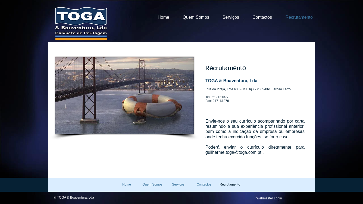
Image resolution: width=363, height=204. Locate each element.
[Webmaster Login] (269, 198)
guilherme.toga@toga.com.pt (233, 152)
